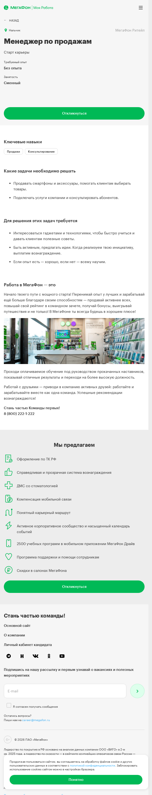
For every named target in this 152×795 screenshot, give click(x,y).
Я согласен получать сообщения (35, 706)
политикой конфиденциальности (92, 765)
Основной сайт (17, 625)
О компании (14, 635)
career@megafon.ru (36, 720)
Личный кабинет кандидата (28, 644)
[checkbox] (8, 705)
